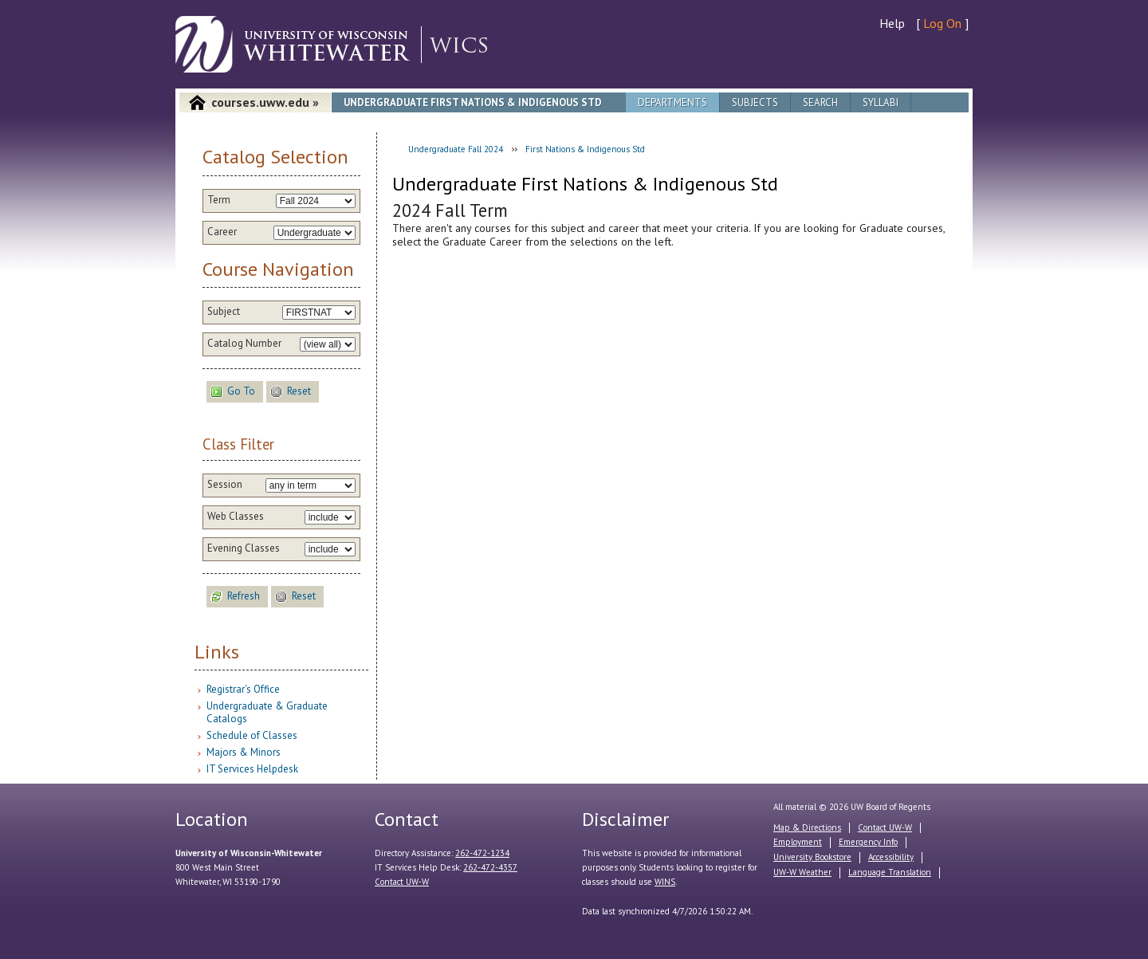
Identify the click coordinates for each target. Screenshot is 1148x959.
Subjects (755, 102)
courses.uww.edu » (265, 102)
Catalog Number (244, 343)
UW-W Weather (802, 872)
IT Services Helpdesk (252, 769)
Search (820, 102)
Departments (672, 102)
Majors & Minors (243, 752)
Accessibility (891, 857)
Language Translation (889, 872)
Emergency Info (868, 841)
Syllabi (880, 102)
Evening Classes (243, 548)
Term (218, 200)
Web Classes (235, 516)
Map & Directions (807, 827)
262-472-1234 (482, 853)
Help (892, 23)
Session (224, 484)
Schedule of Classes (251, 735)
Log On (942, 23)
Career (222, 232)
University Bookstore (812, 857)
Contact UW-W (402, 881)
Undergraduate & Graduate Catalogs (267, 712)
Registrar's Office (243, 689)
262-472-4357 (490, 867)
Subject (223, 311)
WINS (665, 881)
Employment (797, 841)
